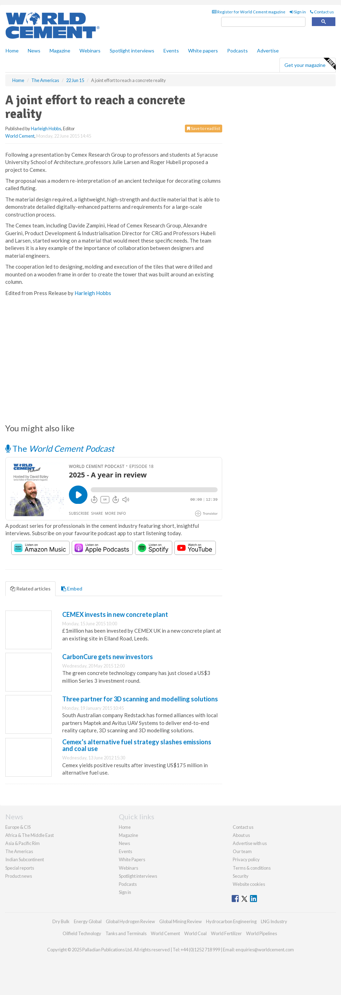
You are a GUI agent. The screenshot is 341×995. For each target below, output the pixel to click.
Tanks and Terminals (126, 933)
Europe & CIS (18, 827)
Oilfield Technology (82, 933)
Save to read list (203, 128)
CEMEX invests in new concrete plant (115, 614)
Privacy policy (246, 859)
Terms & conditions (252, 868)
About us (241, 835)
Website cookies (249, 884)
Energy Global (88, 921)
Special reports (19, 868)
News (124, 843)
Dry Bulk (61, 921)
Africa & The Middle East (29, 835)
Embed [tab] (71, 589)
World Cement (19, 136)
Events (171, 51)
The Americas (19, 851)
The (59, 448)
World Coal (195, 933)
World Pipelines (261, 933)
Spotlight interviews (132, 51)
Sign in (298, 12)
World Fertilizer (226, 933)
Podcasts (237, 51)
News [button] (34, 51)
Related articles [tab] (30, 589)
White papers (203, 51)
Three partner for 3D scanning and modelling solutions (140, 699)
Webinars (90, 51)
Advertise (268, 51)
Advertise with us (250, 843)
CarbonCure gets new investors (107, 657)
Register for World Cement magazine (248, 12)
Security (241, 876)
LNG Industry (274, 921)
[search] (263, 22)
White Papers (132, 859)
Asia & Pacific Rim (22, 843)
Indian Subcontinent (24, 859)
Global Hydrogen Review (130, 921)
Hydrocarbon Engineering (231, 921)
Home (12, 51)
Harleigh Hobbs (46, 128)
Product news (18, 876)
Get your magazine (309, 64)
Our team (242, 851)
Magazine (60, 51)
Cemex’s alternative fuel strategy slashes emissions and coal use (136, 745)
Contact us (322, 12)
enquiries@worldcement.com (265, 949)
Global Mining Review (180, 921)
